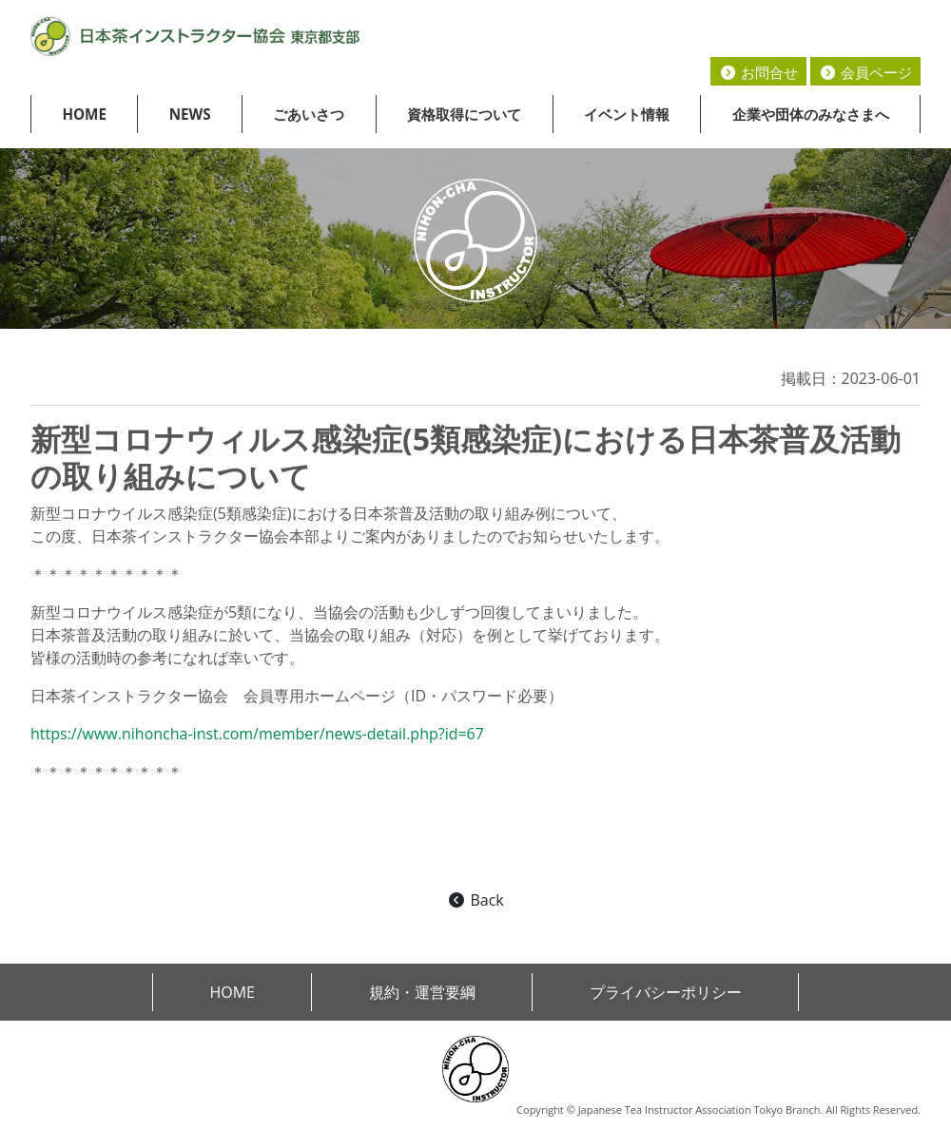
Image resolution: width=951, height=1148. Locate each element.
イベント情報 (627, 114)
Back (475, 900)
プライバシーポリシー (666, 992)
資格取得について (464, 114)
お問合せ (758, 72)
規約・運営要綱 (422, 992)
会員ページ (865, 72)
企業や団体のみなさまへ (810, 114)
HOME (84, 114)
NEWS (190, 114)
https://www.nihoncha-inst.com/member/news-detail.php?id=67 (257, 733)
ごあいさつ (308, 114)
